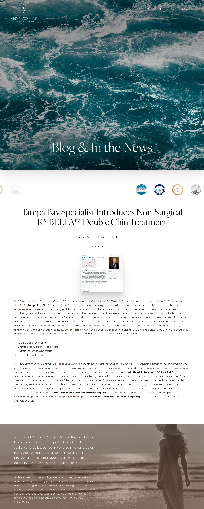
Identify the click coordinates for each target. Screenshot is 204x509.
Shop (190, 20)
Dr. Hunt (76, 376)
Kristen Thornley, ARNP (77, 330)
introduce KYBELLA (65, 364)
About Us (135, 20)
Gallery (109, 20)
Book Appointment (173, 20)
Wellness (96, 20)
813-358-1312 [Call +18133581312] (156, 9)
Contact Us (151, 20)
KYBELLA (149, 313)
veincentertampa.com (27, 397)
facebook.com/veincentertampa (65, 397)
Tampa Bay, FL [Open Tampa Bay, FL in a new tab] (180, 9)
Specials (121, 20)
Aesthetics (82, 20)
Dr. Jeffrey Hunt (23, 309)
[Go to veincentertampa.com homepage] (24, 13)
